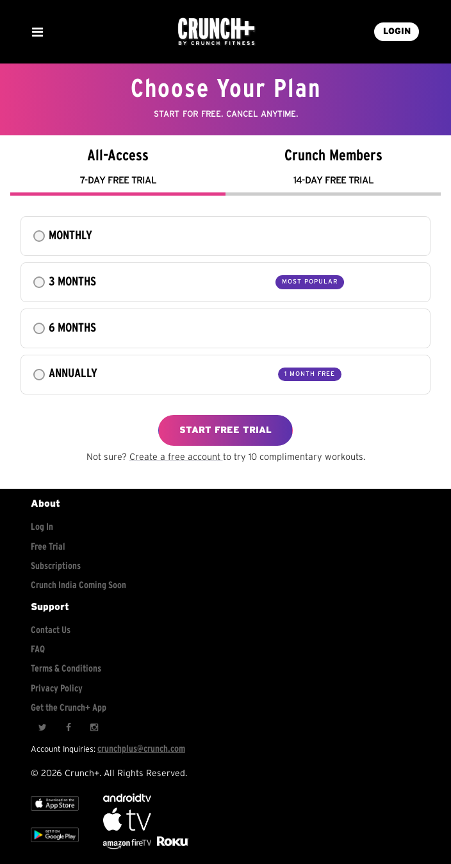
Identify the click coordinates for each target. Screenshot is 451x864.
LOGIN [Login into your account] (397, 31)
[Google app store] (55, 844)
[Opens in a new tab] (128, 846)
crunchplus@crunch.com (141, 749)
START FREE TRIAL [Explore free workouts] (225, 430)
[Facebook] (68, 728)
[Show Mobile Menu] (37, 32)
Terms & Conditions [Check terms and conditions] (66, 668)
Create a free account (176, 457)
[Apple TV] (55, 813)
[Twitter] (42, 728)
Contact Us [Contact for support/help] (50, 630)
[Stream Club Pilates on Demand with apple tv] (171, 846)
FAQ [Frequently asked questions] (38, 649)
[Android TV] (127, 799)
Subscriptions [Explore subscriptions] (56, 566)
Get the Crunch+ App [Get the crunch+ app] (68, 708)
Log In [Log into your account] (42, 527)
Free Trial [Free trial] (48, 547)
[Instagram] (93, 728)
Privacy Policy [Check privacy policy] (57, 688)
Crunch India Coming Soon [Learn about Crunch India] (78, 585)
